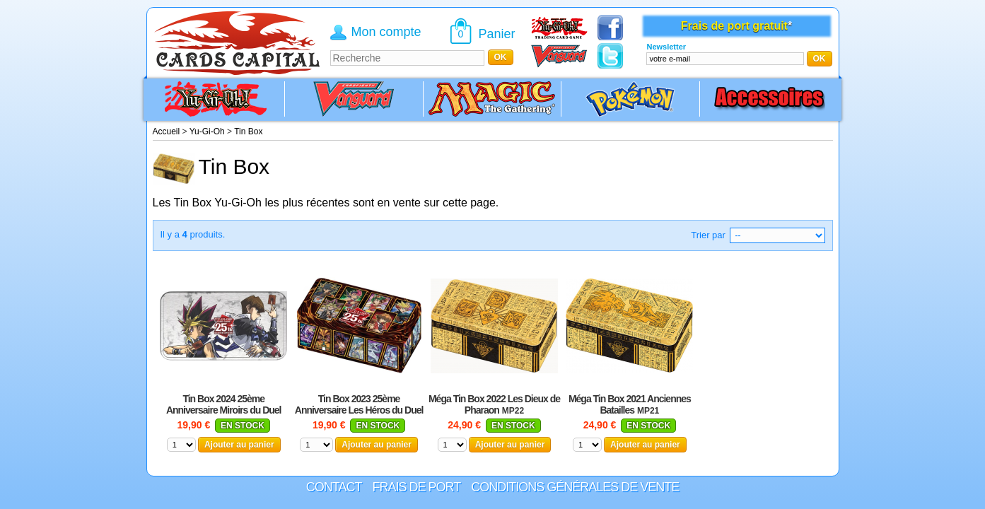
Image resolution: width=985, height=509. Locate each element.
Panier (497, 34)
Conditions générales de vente (575, 487)
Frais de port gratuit (734, 26)
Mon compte (386, 32)
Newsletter (666, 46)
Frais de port (416, 487)
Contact (334, 487)
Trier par (708, 235)
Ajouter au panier (239, 445)
